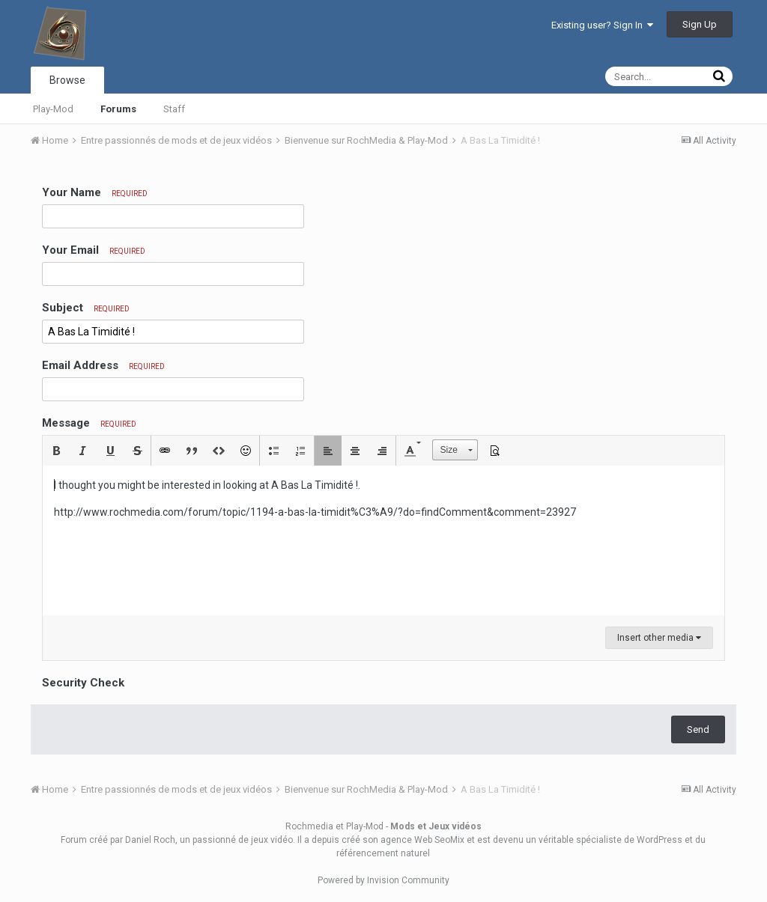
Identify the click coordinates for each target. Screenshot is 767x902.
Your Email (93, 250)
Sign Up (699, 24)
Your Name (95, 192)
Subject (86, 307)
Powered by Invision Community (383, 880)
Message (89, 423)
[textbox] (384, 540)
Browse (67, 80)
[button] (56, 451)
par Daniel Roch (142, 840)
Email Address (103, 365)
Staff (174, 109)
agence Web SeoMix (422, 840)
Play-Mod (53, 109)
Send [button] (698, 729)
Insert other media (659, 638)
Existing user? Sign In (602, 25)
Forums (118, 109)
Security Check (83, 682)
